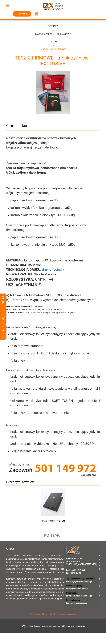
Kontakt (3, 332)
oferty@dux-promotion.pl (77, 589)
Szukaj (3, 301)
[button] (7, 5)
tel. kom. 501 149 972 (75, 570)
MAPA (80, 564)
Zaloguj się (22, 13)
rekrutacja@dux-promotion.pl (79, 596)
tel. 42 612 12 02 (73, 573)
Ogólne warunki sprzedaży (63, 614)
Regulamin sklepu (38, 614)
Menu (3, 316)
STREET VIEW (90, 564)
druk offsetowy (53, 270)
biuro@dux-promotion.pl (77, 603)
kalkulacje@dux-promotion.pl (79, 581)
